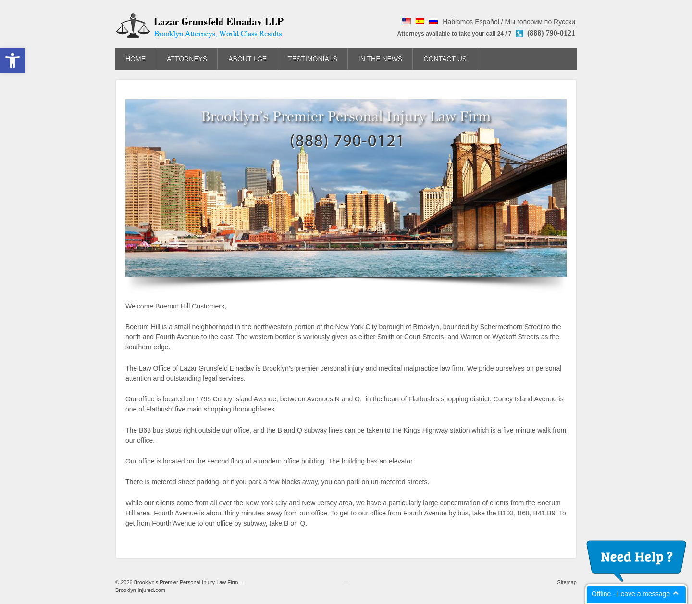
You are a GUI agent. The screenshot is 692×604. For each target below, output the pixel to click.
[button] (12, 60)
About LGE (247, 59)
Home (135, 59)
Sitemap (567, 582)
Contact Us (445, 59)
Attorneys (187, 59)
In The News (380, 59)
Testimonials (312, 59)
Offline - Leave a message (631, 594)
